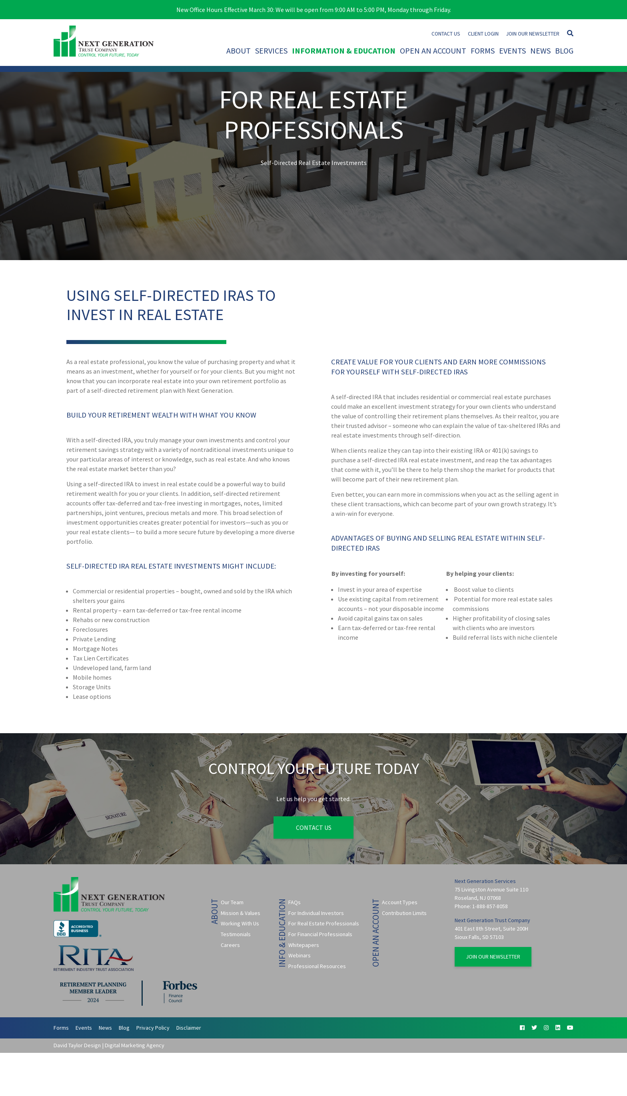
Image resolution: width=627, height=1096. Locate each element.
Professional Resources (317, 966)
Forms (483, 51)
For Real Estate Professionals (323, 923)
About (238, 51)
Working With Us (240, 923)
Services (271, 51)
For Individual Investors (316, 913)
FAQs (294, 902)
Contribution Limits (404, 913)
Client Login (483, 33)
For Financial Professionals (320, 934)
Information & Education (343, 51)
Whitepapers (303, 945)
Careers (230, 945)
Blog (564, 51)
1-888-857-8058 (490, 906)
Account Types (399, 902)
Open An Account (433, 51)
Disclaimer (188, 1027)
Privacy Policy (153, 1027)
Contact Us (445, 33)
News (540, 51)
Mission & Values (240, 913)
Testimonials (236, 934)
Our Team (232, 902)
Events (512, 51)
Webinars (299, 955)
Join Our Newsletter (532, 33)
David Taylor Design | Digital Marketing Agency (109, 1045)
